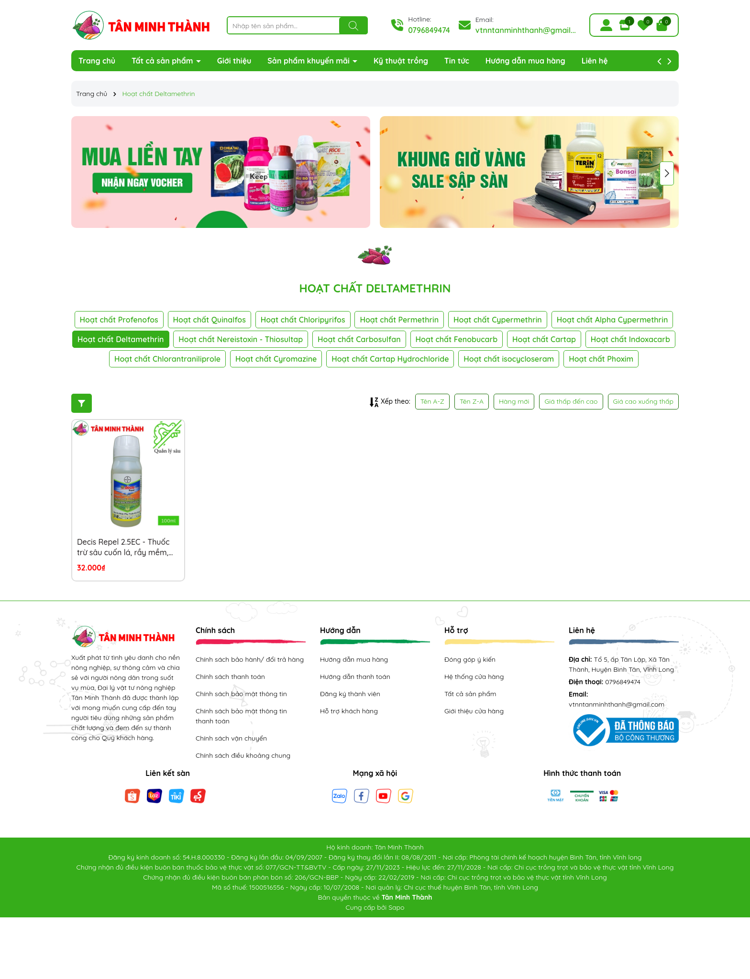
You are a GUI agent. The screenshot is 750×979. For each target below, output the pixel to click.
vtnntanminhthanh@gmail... (525, 30)
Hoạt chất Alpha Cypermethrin (612, 319)
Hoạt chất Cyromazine (276, 359)
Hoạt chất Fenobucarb (457, 339)
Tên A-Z (432, 401)
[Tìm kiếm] (353, 25)
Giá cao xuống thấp (643, 401)
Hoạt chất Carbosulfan (359, 339)
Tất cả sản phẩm (163, 60)
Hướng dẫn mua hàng (525, 60)
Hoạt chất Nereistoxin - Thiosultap (240, 339)
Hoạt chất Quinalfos (209, 319)
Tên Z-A (472, 401)
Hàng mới (514, 401)
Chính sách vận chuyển (231, 738)
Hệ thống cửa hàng (474, 676)
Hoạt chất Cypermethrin (497, 319)
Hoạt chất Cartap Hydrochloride (390, 359)
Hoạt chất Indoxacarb (630, 339)
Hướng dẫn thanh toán (355, 676)
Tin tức (456, 60)
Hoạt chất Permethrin (399, 319)
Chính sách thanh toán (230, 676)
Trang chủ (96, 60)
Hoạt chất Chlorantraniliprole (167, 359)
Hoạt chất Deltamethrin (120, 339)
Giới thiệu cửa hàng (474, 711)
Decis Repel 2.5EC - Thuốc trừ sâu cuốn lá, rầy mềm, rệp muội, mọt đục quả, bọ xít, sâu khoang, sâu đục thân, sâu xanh (124, 547)
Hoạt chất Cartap (544, 339)
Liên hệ (595, 60)
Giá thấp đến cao (570, 401)
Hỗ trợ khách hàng (349, 711)
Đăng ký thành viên (350, 693)
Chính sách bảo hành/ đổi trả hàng (250, 659)
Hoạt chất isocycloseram (508, 359)
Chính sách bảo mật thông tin (241, 693)
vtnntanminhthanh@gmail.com (616, 704)
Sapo (396, 907)
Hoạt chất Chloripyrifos (303, 319)
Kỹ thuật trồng (401, 60)
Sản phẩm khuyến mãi (309, 60)
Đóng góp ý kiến (470, 659)
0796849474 (429, 30)
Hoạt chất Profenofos (119, 319)
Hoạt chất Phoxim (601, 359)
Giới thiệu (234, 60)
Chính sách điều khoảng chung (243, 755)
